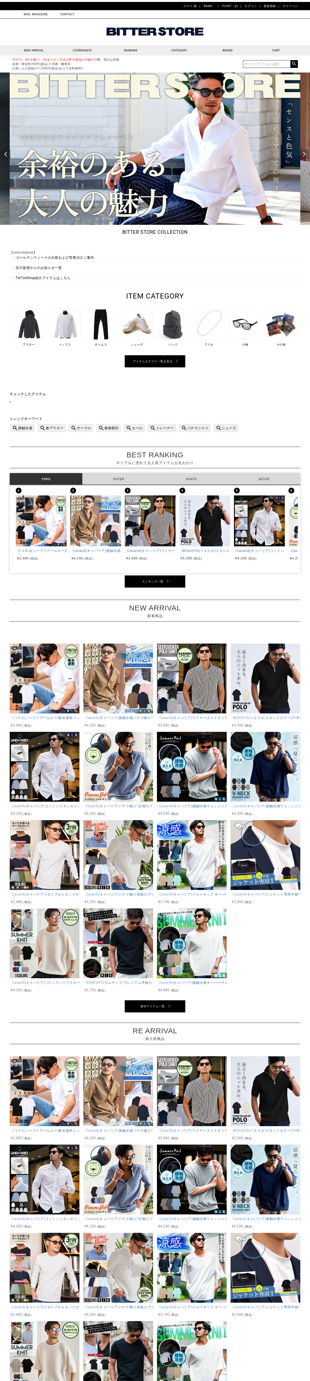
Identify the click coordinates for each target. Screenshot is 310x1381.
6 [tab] (141, 239)
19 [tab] (186, 239)
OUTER (118, 479)
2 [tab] (128, 239)
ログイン (251, 6)
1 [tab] (125, 239)
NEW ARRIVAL (34, 50)
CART (276, 50)
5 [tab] (138, 239)
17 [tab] (179, 239)
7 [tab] (145, 239)
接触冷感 (25, 428)
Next (304, 154)
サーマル (84, 428)
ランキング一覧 (152, 581)
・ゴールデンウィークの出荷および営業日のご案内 (53, 257)
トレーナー (165, 428)
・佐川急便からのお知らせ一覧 (37, 268)
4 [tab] (135, 239)
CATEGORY (179, 50)
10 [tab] (155, 239)
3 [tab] (131, 239)
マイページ (290, 6)
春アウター (55, 428)
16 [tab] (175, 239)
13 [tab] (165, 239)
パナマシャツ (198, 428)
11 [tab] (158, 239)
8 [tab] (148, 239)
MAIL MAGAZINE (36, 14)
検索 (294, 64)
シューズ (229, 428)
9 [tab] (152, 239)
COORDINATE (82, 50)
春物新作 (111, 428)
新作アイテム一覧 (152, 1006)
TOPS (46, 479)
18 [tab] (182, 239)
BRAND (228, 50)
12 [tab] (162, 239)
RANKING (131, 50)
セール (137, 428)
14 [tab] (169, 239)
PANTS (191, 479)
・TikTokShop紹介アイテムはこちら (41, 278)
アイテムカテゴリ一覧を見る (153, 361)
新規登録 (270, 6)
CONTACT (67, 14)
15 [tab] (172, 239)
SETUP (263, 479)
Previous (6, 154)
